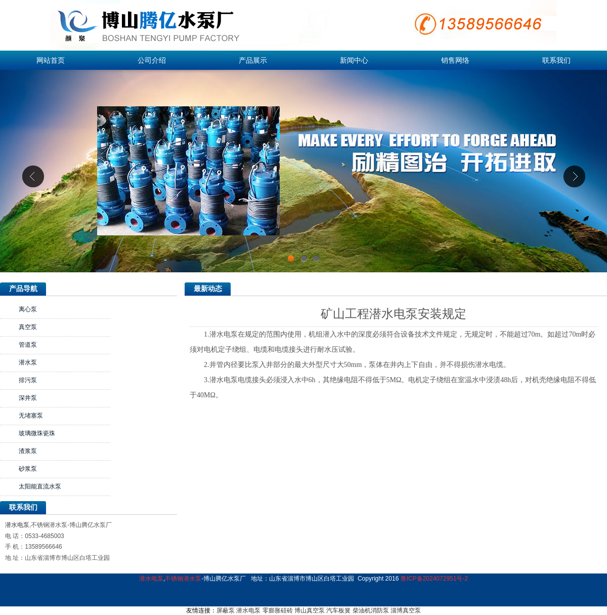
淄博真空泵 (406, 610)
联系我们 (556, 60)
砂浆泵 (28, 468)
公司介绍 (152, 60)
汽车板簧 (338, 610)
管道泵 (28, 344)
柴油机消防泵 (371, 610)
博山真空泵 (309, 610)
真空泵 (28, 327)
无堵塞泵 (31, 415)
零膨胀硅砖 (278, 610)
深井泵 (28, 397)
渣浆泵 (28, 451)
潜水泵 (28, 362)
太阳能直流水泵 (40, 486)
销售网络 (455, 60)
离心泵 (28, 309)
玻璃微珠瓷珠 (37, 433)
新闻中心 (354, 60)
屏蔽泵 (225, 610)
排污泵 (28, 380)
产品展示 (253, 60)
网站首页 (50, 60)
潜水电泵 (17, 524)
